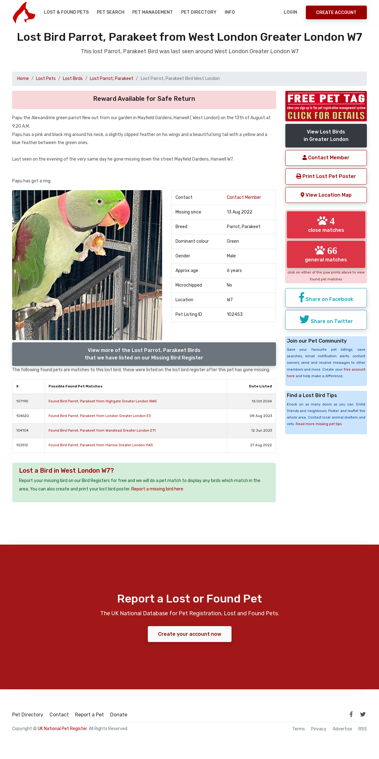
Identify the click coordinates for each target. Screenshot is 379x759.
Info (230, 12)
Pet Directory (199, 12)
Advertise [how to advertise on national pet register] (342, 729)
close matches (326, 224)
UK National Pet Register (62, 728)
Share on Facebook (326, 297)
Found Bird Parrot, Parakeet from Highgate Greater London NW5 (103, 401)
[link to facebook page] (351, 714)
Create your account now (189, 634)
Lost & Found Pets (66, 12)
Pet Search (110, 12)
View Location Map (326, 195)
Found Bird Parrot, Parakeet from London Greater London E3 (100, 416)
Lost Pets (46, 78)
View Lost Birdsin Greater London (326, 135)
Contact (59, 715)
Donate (118, 715)
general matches (326, 254)
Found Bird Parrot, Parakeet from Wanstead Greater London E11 (102, 431)
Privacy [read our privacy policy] (318, 729)
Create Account (336, 12)
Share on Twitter (326, 319)
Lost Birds (73, 78)
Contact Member (244, 197)
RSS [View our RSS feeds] (362, 729)
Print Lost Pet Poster (326, 176)
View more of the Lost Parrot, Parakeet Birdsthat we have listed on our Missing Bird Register (144, 354)
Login (290, 12)
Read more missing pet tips (319, 424)
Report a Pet (89, 715)
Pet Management (152, 12)
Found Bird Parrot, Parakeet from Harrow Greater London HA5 (101, 445)
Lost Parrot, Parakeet (111, 78)
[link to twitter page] (363, 714)
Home (23, 78)
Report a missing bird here (157, 489)
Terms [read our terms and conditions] (298, 729)
